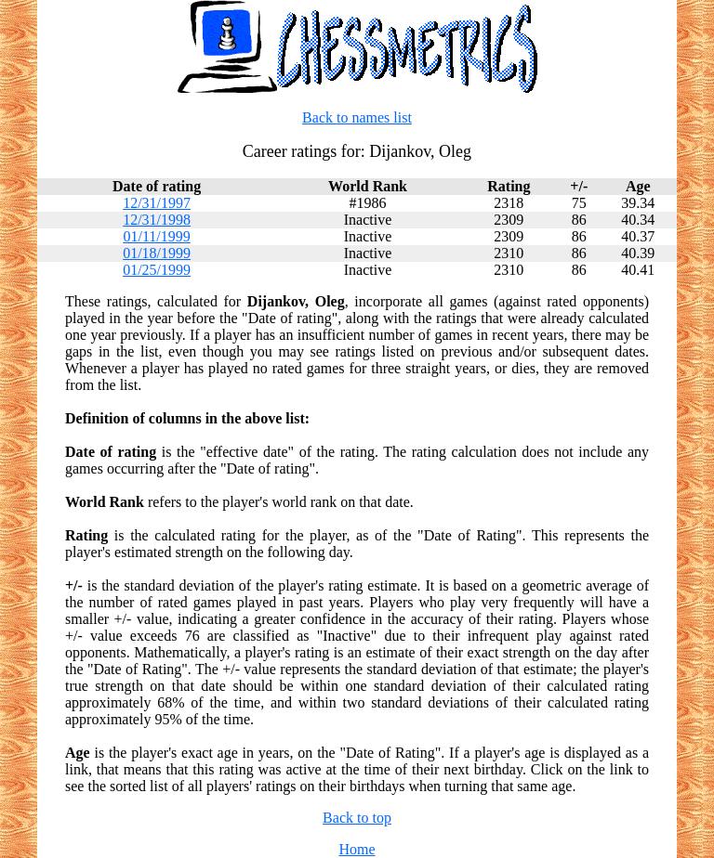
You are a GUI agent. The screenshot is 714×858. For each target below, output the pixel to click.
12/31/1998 (157, 220)
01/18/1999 (157, 253)
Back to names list (357, 117)
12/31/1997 (157, 203)
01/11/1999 (156, 236)
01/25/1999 (157, 270)
